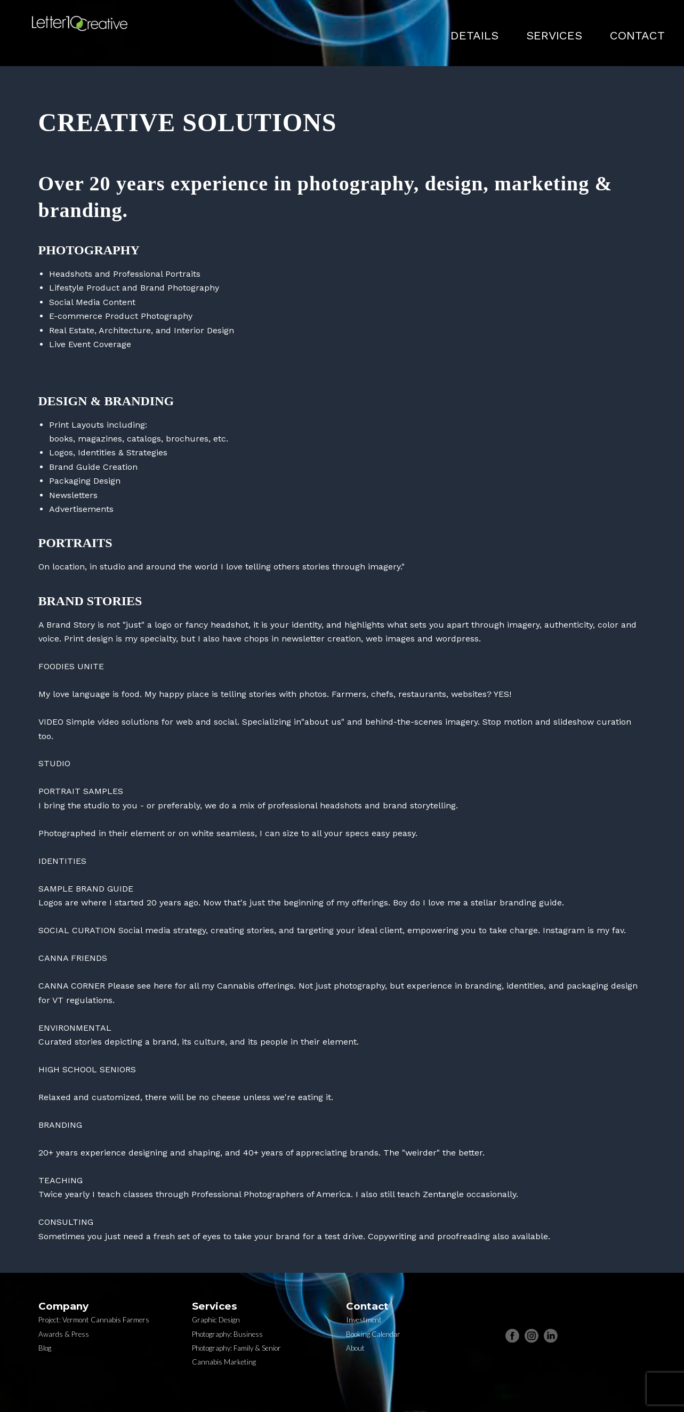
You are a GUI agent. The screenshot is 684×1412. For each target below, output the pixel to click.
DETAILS (474, 35)
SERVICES (554, 35)
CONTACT (637, 35)
